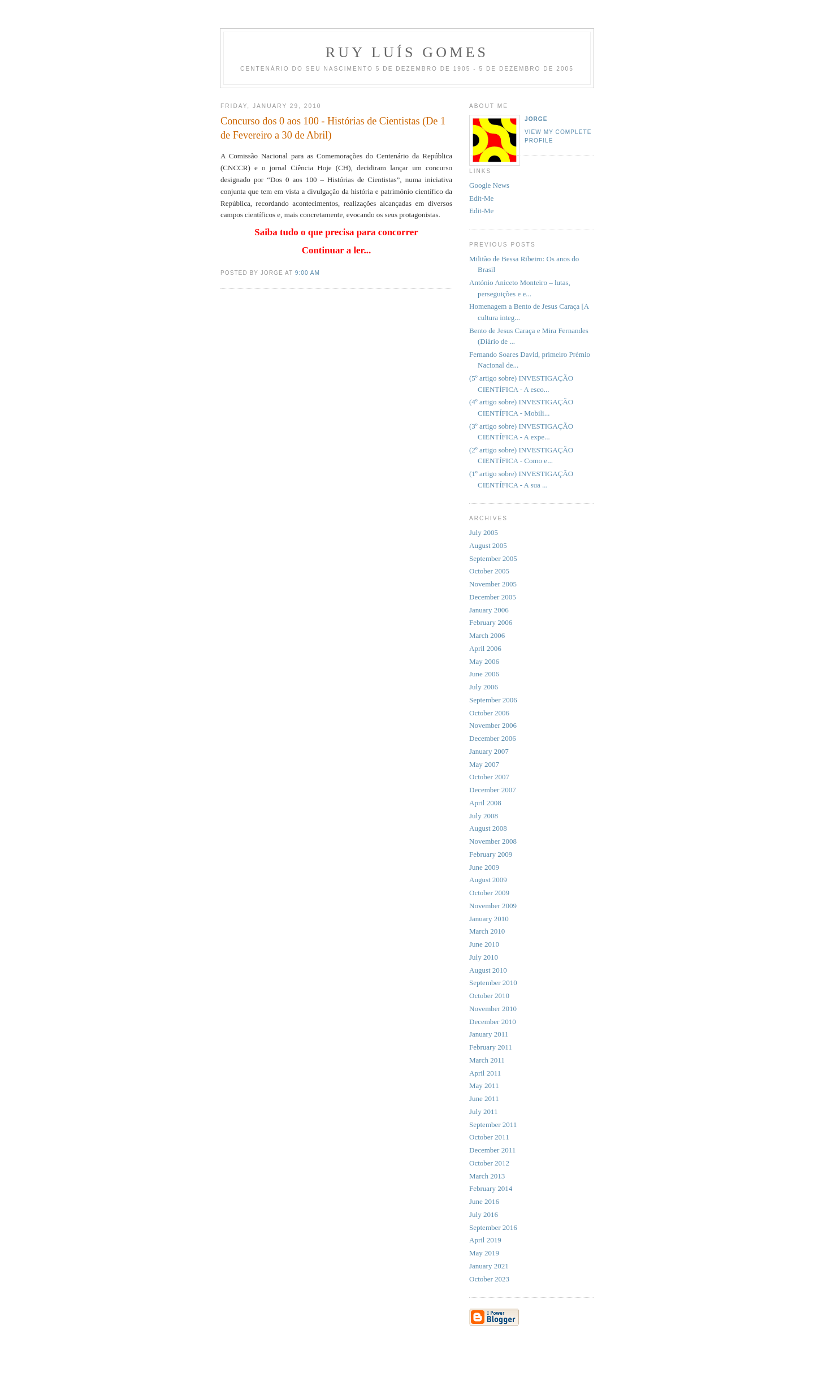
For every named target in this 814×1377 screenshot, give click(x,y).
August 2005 (488, 545)
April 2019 (485, 1240)
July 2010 (483, 957)
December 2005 (492, 597)
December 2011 (492, 1150)
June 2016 (484, 1201)
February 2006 (490, 622)
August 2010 (488, 970)
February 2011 (490, 1047)
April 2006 (485, 648)
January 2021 (489, 1266)
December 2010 (492, 1021)
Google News (489, 185)
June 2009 (484, 867)
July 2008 (483, 815)
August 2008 (488, 828)
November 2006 (493, 725)
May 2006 (484, 661)
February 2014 (490, 1188)
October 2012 (489, 1163)
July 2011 (483, 1111)
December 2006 (492, 738)
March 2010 (487, 931)
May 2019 (484, 1253)
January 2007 (489, 751)
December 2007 (492, 789)
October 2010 (489, 995)
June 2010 (484, 944)
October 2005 (489, 571)
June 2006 (484, 674)
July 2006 (483, 687)
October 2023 (489, 1279)
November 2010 (493, 1008)
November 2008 (493, 841)
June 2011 (484, 1098)
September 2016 (493, 1227)
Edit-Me (481, 198)
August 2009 (488, 879)
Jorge (536, 119)
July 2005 (483, 532)
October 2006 (489, 713)
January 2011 (488, 1034)
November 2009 (493, 905)
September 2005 (493, 558)
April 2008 (485, 802)
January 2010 (489, 918)
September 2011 (493, 1124)
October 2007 (489, 776)
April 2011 (485, 1073)
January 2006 (489, 610)
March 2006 (487, 635)
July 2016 (483, 1214)
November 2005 (493, 584)
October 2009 (489, 892)
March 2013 (487, 1176)
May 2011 (484, 1085)
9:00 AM (307, 273)
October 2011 (489, 1137)
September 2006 (493, 700)
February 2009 (490, 854)
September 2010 (493, 982)
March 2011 (487, 1060)
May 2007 (484, 764)
